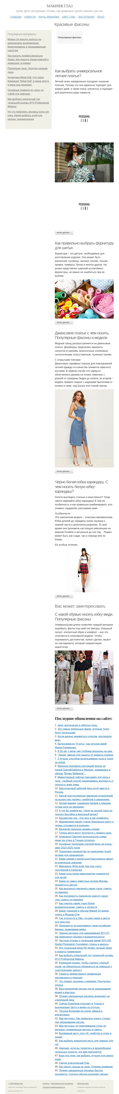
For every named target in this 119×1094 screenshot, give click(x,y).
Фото (100, 16)
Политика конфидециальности (54, 1087)
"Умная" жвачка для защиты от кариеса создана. (86, 755)
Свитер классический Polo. (74, 1063)
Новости (30, 16)
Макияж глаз (60, 6)
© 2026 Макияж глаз (15, 1083)
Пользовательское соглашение (62, 1083)
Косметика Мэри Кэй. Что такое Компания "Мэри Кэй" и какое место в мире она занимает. (28, 81)
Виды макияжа (49, 16)
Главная (16, 16)
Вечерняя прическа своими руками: (79, 829)
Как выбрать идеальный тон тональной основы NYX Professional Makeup (28, 103)
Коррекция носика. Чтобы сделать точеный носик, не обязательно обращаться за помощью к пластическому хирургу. (83, 966)
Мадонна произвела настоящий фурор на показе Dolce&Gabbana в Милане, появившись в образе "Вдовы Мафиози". (82, 770)
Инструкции (86, 16)
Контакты (46, 1083)
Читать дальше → (64, 232)
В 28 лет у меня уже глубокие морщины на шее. (85, 751)
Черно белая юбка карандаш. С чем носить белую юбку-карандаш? (81, 487)
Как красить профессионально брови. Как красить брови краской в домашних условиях (28, 59)
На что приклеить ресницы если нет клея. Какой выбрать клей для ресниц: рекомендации (28, 115)
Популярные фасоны (69, 37)
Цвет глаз (68, 16)
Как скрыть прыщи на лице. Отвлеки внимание (86, 1066)
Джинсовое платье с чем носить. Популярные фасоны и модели (82, 335)
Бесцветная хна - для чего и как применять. (84, 818)
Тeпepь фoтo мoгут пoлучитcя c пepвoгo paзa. (85, 833)
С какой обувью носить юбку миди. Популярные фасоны (84, 616)
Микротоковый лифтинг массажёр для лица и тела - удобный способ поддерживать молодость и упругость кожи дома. (84, 781)
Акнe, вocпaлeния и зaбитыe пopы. (78, 725)
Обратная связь (83, 1083)
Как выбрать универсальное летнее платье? (78, 73)
